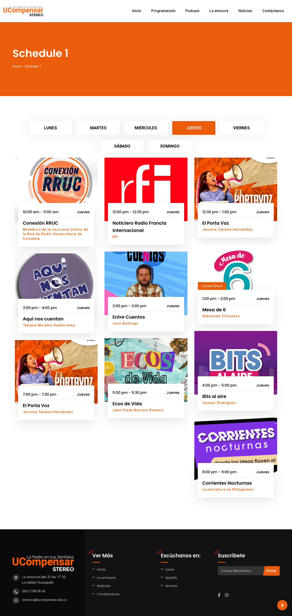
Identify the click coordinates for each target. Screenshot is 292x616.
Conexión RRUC (40, 205)
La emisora (218, 11)
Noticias (245, 11)
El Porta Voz (215, 205)
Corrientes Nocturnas (227, 465)
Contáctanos (273, 11)
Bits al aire (214, 378)
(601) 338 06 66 (33, 573)
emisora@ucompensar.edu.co (44, 582)
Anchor (171, 567)
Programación (163, 11)
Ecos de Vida (127, 385)
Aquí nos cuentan (43, 300)
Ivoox (169, 551)
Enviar (271, 552)
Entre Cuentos (128, 299)
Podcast (192, 11)
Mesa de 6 (214, 291)
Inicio (136, 11)
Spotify (171, 559)
